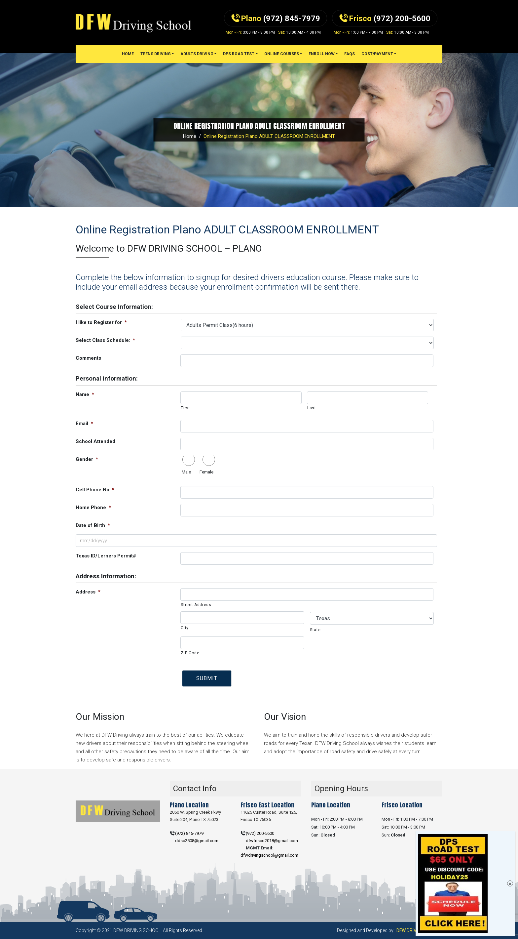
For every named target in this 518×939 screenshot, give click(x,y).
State (315, 630)
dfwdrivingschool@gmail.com (269, 855)
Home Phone (93, 507)
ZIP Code (190, 653)
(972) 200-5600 (260, 833)
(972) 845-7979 (189, 833)
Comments (88, 358)
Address (88, 592)
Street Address (196, 604)
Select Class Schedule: (105, 340)
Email (84, 424)
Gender (87, 459)
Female (206, 472)
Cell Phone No (95, 490)
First (185, 408)
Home (189, 136)
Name (85, 394)
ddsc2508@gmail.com (196, 840)
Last (311, 408)
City (185, 628)
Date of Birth (93, 525)
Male (186, 472)
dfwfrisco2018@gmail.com (272, 840)
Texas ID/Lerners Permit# (106, 556)
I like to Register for (101, 322)
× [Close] (510, 883)
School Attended (95, 441)
